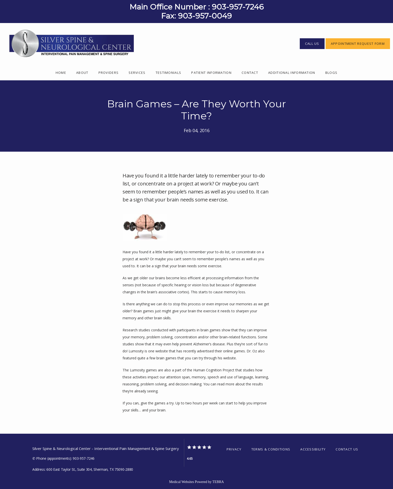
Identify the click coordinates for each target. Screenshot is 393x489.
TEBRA (218, 482)
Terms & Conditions (270, 449)
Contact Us (347, 449)
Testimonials (168, 72)
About (82, 72)
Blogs (331, 72)
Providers (109, 72)
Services (137, 72)
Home (61, 72)
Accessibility (313, 449)
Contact (250, 72)
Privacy (234, 449)
